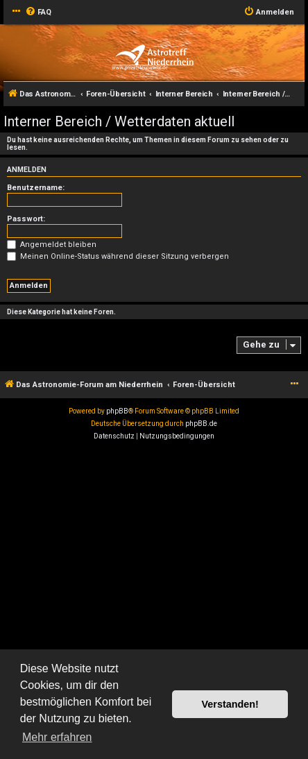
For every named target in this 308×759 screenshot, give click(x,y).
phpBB (117, 411)
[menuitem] (38, 12)
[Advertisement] (154, 604)
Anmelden (26, 169)
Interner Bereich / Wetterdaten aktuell (118, 121)
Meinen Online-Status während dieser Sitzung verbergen (118, 256)
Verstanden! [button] (230, 704)
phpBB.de (201, 423)
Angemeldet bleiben (51, 244)
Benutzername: (36, 187)
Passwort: (26, 218)
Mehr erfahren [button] (57, 737)
